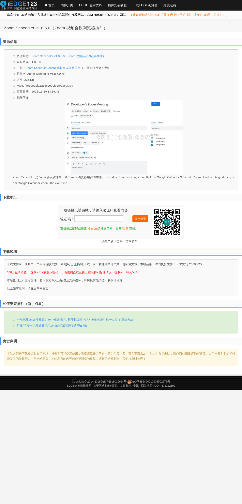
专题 (136, 385)
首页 (49, 5)
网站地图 (146, 385)
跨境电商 (169, 5)
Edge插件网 (18, 6)
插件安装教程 (117, 5)
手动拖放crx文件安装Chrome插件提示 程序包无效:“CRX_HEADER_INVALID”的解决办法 (75, 319)
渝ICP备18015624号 (114, 381)
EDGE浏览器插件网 (79, 385)
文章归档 (125, 385)
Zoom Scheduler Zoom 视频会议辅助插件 (53, 67)
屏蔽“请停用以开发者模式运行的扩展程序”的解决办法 (52, 325)
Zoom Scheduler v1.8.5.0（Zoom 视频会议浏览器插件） (56, 28)
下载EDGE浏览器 (145, 5)
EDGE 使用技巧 (90, 5)
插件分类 (67, 5)
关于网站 (98, 385)
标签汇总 (112, 385)
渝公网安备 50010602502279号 (148, 381)
